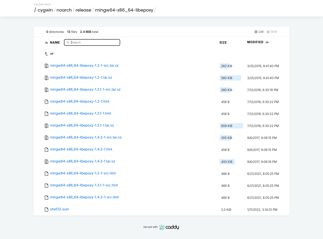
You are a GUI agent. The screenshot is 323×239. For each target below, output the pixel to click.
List (258, 32)
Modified (258, 42)
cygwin (45, 10)
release (83, 10)
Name (55, 42)
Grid (271, 32)
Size (223, 42)
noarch (64, 10)
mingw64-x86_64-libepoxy (124, 10)
